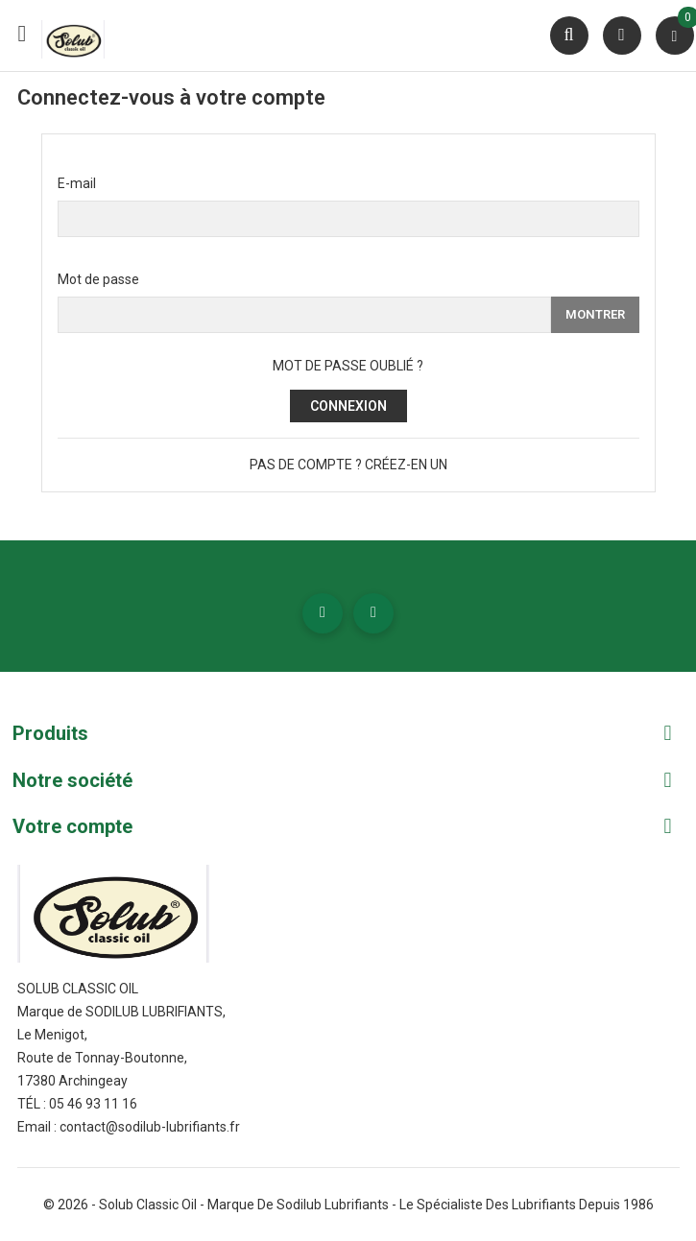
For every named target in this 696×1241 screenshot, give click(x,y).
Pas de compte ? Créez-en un (348, 464)
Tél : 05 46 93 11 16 (77, 1103)
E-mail (77, 183)
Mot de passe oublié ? (348, 365)
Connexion (348, 406)
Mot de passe (98, 279)
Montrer (595, 314)
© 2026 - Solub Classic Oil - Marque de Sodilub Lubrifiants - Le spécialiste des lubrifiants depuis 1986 (348, 1204)
